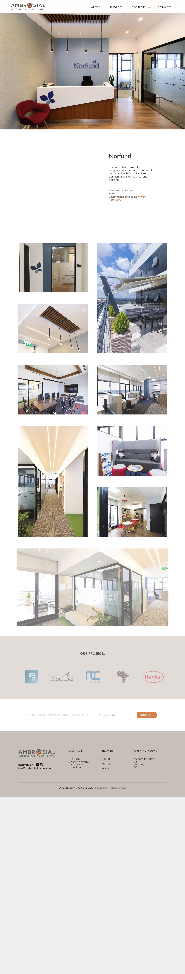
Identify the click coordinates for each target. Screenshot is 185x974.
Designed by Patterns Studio (110, 788)
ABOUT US (106, 768)
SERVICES (105, 759)
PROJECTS (106, 763)
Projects (139, 7)
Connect (164, 7)
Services (116, 7)
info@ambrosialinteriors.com (35, 768)
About (95, 7)
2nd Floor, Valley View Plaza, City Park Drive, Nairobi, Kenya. (79, 763)
